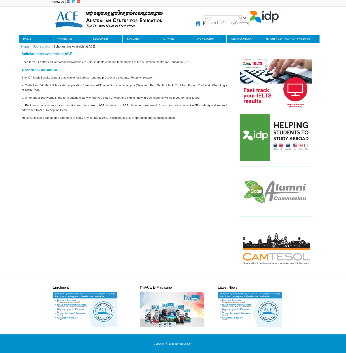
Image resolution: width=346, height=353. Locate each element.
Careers (241, 23)
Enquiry (228, 23)
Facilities (133, 38)
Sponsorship (205, 38)
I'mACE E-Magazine (156, 287)
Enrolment (100, 38)
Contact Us (212, 23)
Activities (168, 38)
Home (27, 38)
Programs (65, 38)
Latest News (227, 287)
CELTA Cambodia (242, 38)
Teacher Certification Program (288, 38)
